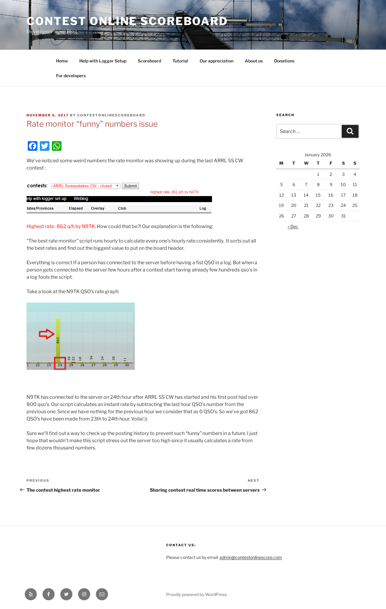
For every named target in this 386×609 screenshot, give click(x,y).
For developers (71, 75)
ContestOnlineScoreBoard (111, 115)
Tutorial (180, 60)
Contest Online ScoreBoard (127, 21)
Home (62, 60)
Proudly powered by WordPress (196, 594)
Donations (284, 60)
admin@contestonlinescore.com (251, 557)
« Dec (293, 226)
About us (254, 60)
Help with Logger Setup (102, 60)
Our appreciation (216, 60)
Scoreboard (149, 60)
